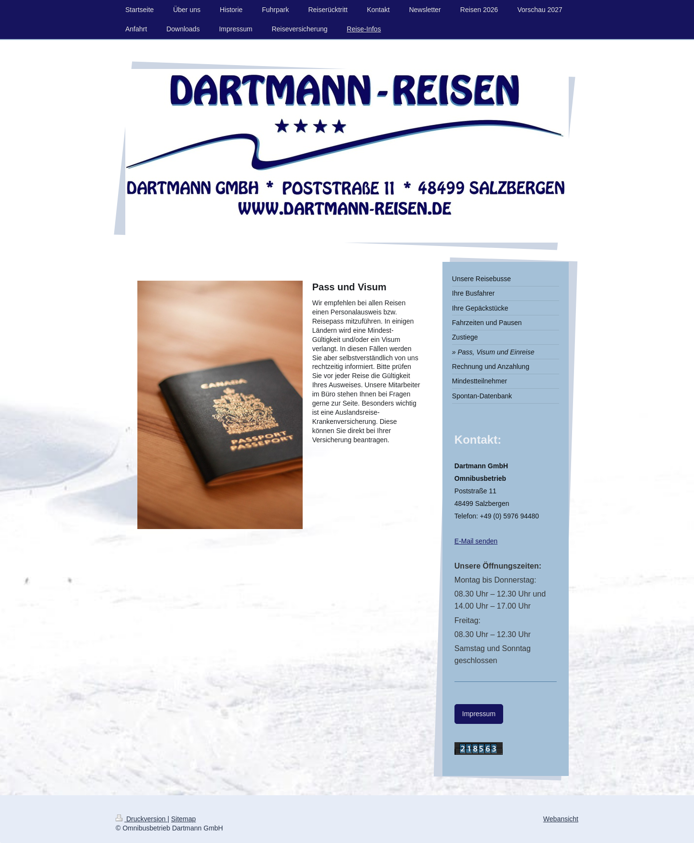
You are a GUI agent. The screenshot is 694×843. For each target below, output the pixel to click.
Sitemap (183, 819)
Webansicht (560, 819)
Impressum (478, 714)
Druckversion (141, 819)
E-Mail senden (476, 541)
